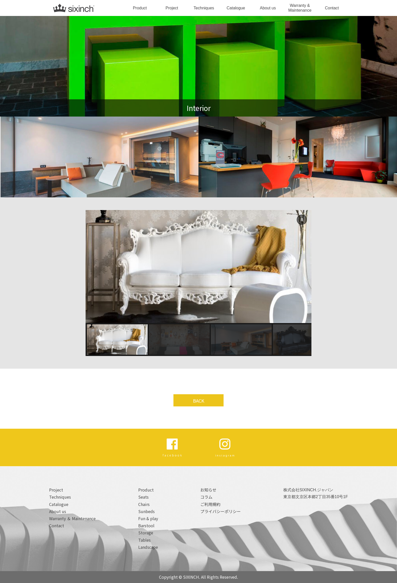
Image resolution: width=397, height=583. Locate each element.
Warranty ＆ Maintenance (72, 518)
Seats (143, 497)
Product (140, 8)
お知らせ (208, 490)
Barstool (146, 525)
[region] (198, 283)
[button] (302, 220)
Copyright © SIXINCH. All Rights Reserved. (198, 577)
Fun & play (148, 518)
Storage (145, 533)
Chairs (144, 504)
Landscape (148, 547)
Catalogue (236, 8)
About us (268, 8)
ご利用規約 (210, 504)
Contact (332, 8)
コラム (206, 497)
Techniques (204, 8)
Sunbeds (146, 511)
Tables (144, 540)
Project (172, 8)
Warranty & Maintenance (300, 7)
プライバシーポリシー (220, 511)
